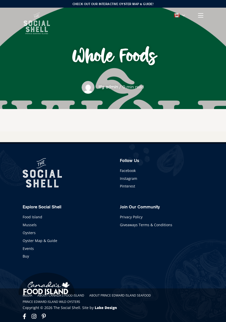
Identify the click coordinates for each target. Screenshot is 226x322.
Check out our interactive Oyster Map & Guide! (113, 4)
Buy (26, 256)
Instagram (128, 178)
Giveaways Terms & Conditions (146, 224)
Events (28, 248)
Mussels (30, 224)
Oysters (29, 232)
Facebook (128, 170)
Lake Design (106, 307)
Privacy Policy (131, 216)
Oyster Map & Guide (40, 240)
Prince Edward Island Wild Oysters (51, 302)
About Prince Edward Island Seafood (120, 295)
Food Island (32, 216)
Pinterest (127, 186)
